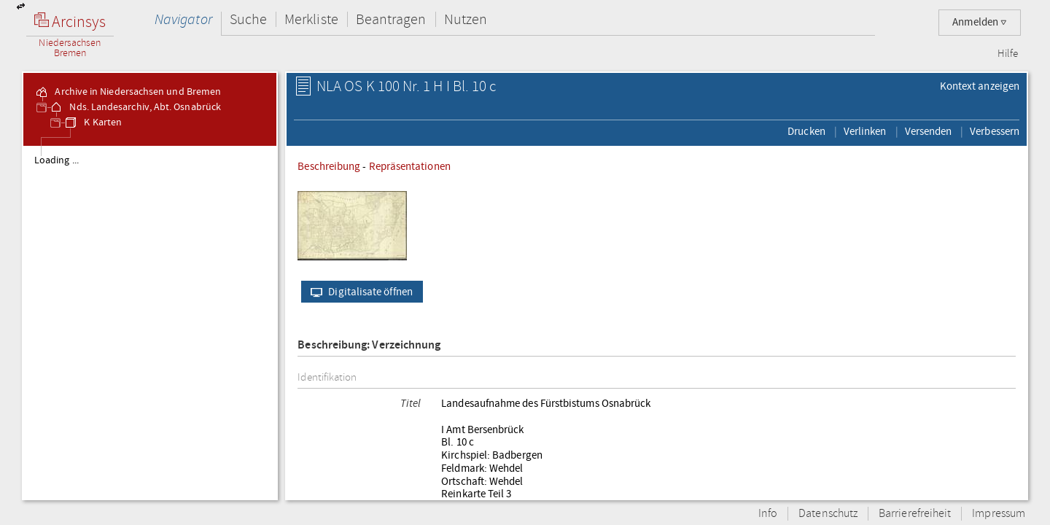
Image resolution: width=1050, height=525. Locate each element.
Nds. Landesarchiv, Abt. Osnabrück (135, 107)
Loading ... (56, 160)
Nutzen (465, 19)
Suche (248, 19)
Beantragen (391, 19)
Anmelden (979, 22)
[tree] (149, 322)
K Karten (92, 122)
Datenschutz (828, 514)
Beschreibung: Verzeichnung (369, 345)
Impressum (998, 514)
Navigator (183, 19)
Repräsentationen (410, 166)
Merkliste (311, 19)
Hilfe (1008, 54)
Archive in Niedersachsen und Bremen (127, 91)
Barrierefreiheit (915, 514)
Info (767, 514)
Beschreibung (329, 166)
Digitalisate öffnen (358, 292)
